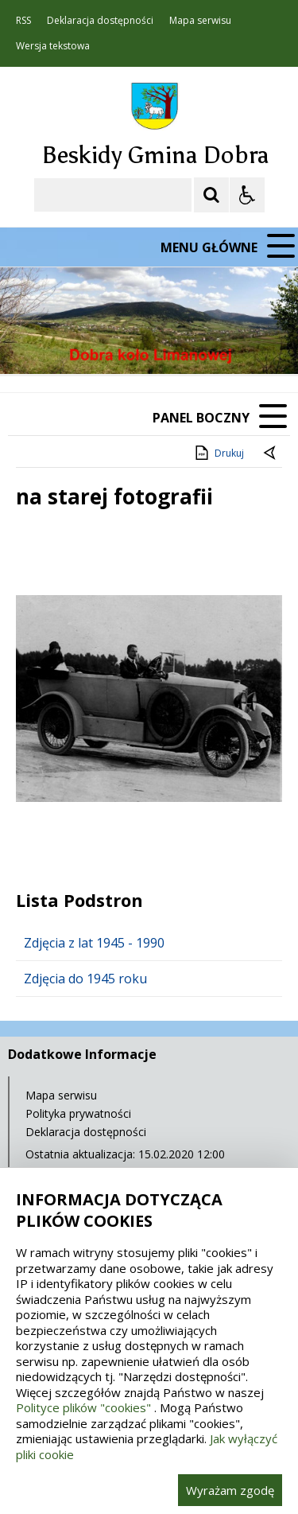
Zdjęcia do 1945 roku (85, 978)
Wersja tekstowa (53, 46)
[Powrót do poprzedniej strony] (271, 453)
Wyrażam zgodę (230, 1490)
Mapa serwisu (200, 20)
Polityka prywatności (78, 1113)
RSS (23, 20)
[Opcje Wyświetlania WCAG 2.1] (247, 194)
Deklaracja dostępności (100, 20)
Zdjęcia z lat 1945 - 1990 (94, 943)
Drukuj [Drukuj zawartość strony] (218, 453)
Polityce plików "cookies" (83, 1407)
